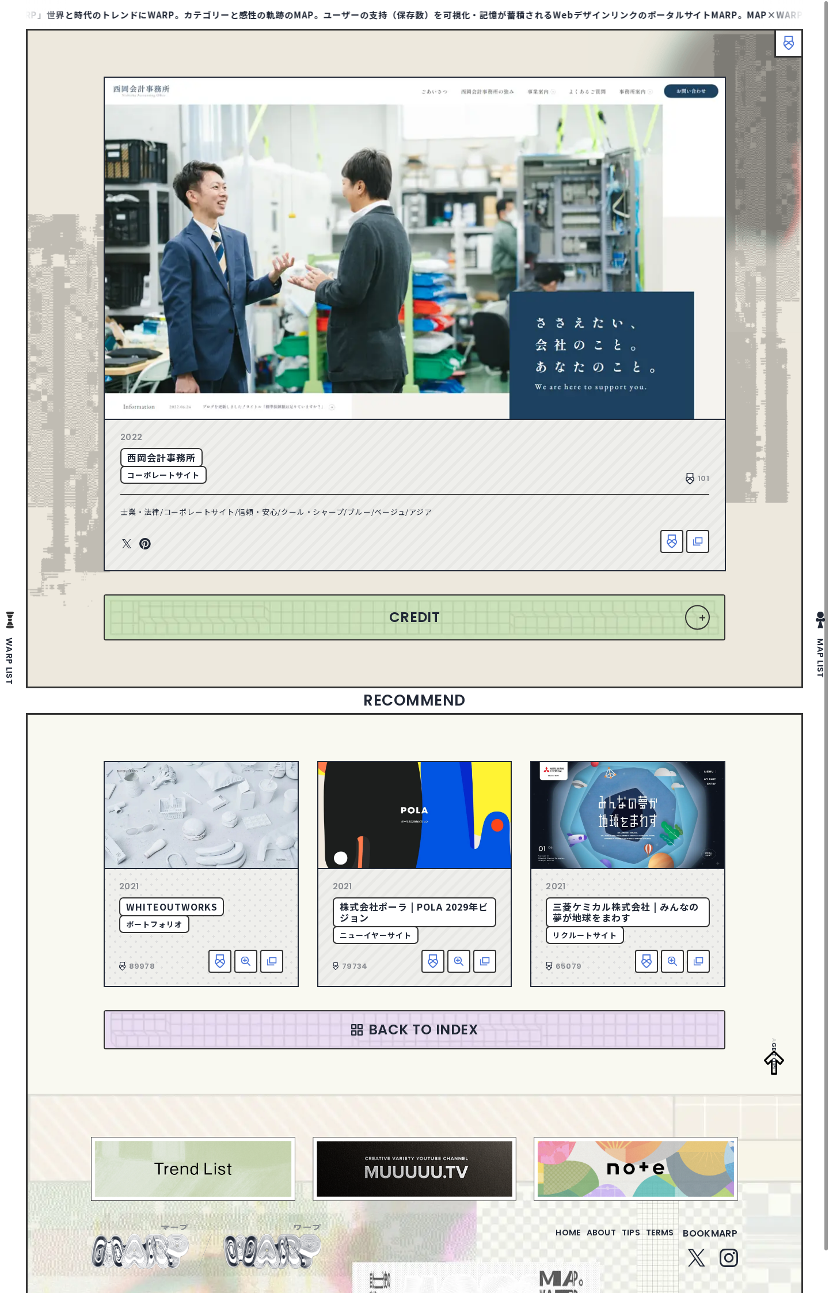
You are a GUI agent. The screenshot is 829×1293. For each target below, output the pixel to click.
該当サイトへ (697, 541)
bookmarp (710, 1240)
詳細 (245, 961)
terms (655, 1240)
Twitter (126, 544)
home (535, 1240)
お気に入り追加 (671, 541)
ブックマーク (783, 49)
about (577, 1240)
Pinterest (145, 544)
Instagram (729, 1265)
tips (617, 1240)
